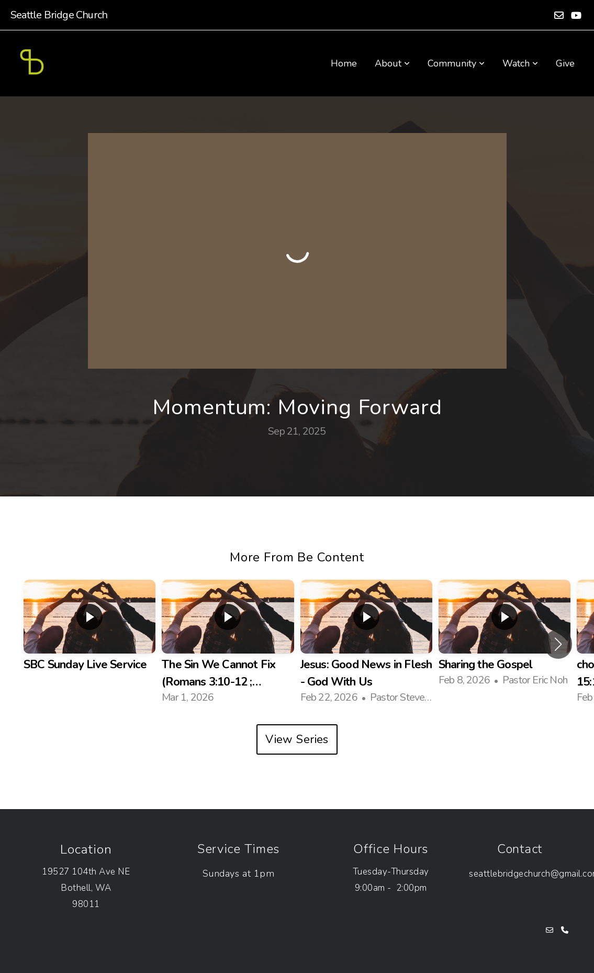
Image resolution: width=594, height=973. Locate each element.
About (392, 63)
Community (456, 63)
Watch (520, 63)
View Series (297, 739)
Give (565, 63)
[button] (558, 644)
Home (344, 63)
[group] (89, 636)
